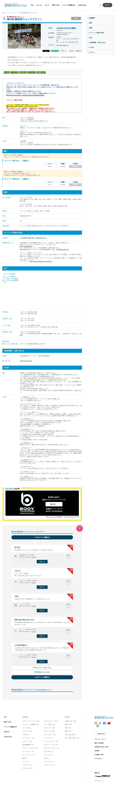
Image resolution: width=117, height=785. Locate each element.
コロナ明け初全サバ (21, 646)
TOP (32, 5)
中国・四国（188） (70, 736)
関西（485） (68, 733)
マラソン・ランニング (13, 12)
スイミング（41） (49, 739)
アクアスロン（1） (27, 770)
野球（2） (25, 760)
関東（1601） (69, 726)
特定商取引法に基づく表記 (101, 748)
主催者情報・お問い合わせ (97, 42)
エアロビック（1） (27, 766)
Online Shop (82, 5)
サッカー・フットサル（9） (30, 749)
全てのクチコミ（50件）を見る (42, 669)
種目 (90, 23)
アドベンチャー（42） (28, 739)
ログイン (107, 5)
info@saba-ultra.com (62, 249)
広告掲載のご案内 (99, 756)
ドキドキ (18, 571)
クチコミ (92, 52)
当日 (90, 37)
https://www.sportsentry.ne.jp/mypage (41, 261)
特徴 (90, 28)
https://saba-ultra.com (63, 45)
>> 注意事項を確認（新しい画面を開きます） (33, 238)
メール (72, 51)
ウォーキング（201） (50, 729)
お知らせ (7, 733)
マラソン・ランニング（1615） (31, 722)
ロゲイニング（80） (49, 733)
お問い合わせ (101, 735)
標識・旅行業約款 (99, 744)
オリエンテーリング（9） (51, 746)
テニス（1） (25, 763)
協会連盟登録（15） (28, 746)
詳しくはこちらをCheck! (54, 517)
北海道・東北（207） (71, 722)
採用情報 (97, 752)
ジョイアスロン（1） (50, 766)
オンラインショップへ (72, 517)
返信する (42, 562)
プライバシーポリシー (100, 740)
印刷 (79, 51)
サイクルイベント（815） (51, 722)
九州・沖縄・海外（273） (72, 739)
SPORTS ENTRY (15, 5)
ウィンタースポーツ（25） (51, 743)
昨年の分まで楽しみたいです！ (25, 620)
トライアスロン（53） (50, 736)
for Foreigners (98, 760)
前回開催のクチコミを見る (42, 673)
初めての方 (55, 5)
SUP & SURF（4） (49, 753)
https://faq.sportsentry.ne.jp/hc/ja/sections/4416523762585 (26, 95)
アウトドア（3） (48, 756)
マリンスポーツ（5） (28, 753)
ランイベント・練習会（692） (30, 726)
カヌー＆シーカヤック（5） (51, 749)
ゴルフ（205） (26, 729)
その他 (91, 47)
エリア (47, 5)
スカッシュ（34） (27, 743)
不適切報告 (34, 557)
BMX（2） (46, 760)
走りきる (18, 547)
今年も (17, 597)
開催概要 (92, 18)
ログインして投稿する (42, 537)
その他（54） (26, 736)
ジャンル (39, 5)
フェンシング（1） (49, 763)
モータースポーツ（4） (29, 756)
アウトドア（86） (27, 733)
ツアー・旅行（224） (50, 726)
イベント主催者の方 (68, 5)
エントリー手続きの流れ (96, 32)
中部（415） (68, 729)
